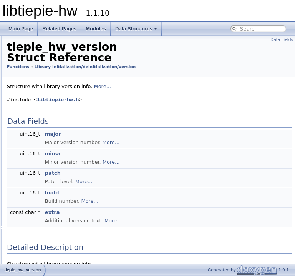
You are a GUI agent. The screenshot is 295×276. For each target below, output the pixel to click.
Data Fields (281, 39)
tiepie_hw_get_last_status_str (65, 177)
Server (32, 236)
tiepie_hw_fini (47, 143)
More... (198, 97)
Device (33, 211)
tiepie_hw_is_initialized (57, 135)
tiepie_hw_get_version (57, 151)
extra (148, 223)
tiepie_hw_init (47, 126)
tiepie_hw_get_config (55, 160)
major (149, 145)
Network (35, 194)
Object (32, 202)
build (148, 204)
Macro (26, 253)
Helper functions (44, 244)
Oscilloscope (39, 219)
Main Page (20, 28)
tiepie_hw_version (52, 118)
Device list (37, 185)
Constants (30, 84)
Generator (37, 227)
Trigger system (30, 59)
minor (149, 165)
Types (25, 92)
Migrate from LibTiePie (39, 67)
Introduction (27, 50)
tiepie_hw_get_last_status (60, 168)
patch (149, 184)
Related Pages (59, 28)
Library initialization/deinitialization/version (75, 109)
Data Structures (136, 28)
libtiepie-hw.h (154, 111)
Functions (30, 101)
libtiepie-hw (20, 42)
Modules (96, 28)
